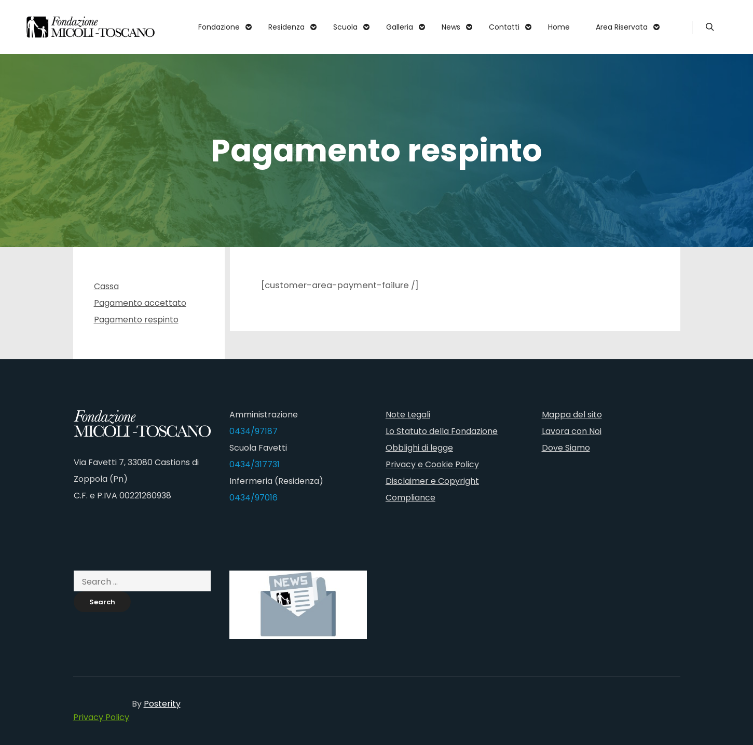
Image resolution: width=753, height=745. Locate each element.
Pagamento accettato (140, 303)
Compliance (410, 498)
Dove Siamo (566, 448)
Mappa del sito (572, 415)
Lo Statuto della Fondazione (442, 431)
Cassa (106, 286)
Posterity (162, 704)
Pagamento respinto (136, 320)
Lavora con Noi (571, 431)
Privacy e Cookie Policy (432, 464)
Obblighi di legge (419, 448)
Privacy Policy (101, 717)
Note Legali (408, 415)
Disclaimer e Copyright (432, 481)
